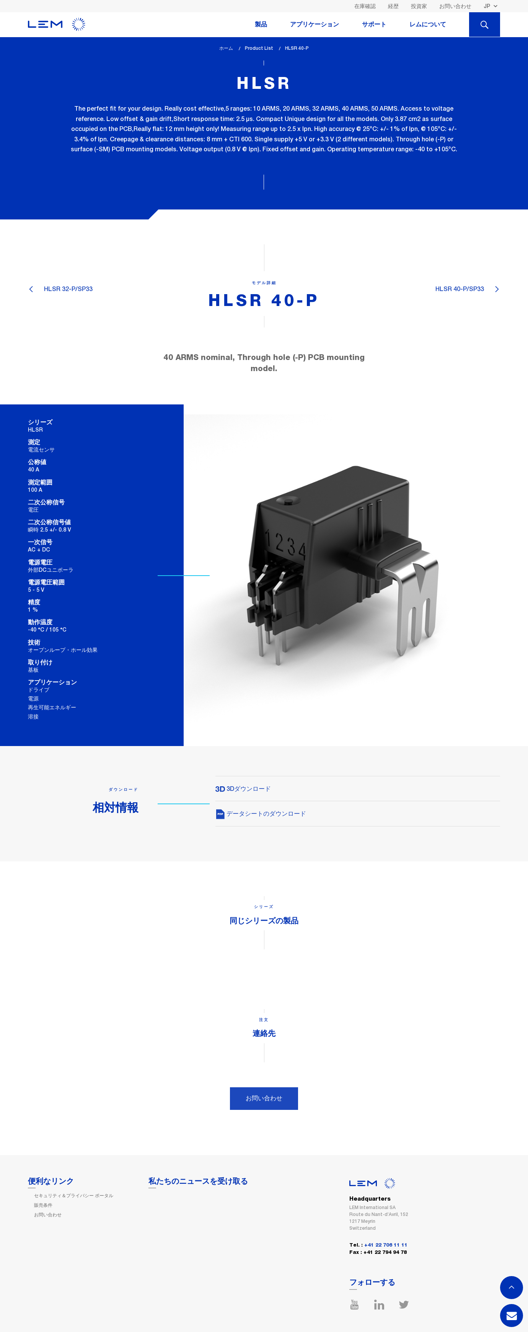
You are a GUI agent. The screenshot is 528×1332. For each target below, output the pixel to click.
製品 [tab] (261, 24)
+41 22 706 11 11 (385, 1245)
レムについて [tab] (427, 24)
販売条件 (43, 1205)
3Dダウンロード (243, 788)
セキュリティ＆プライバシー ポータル (73, 1195)
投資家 (419, 6)
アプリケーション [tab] (314, 24)
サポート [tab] (374, 24)
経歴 (393, 6)
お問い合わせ (455, 6)
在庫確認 (365, 6)
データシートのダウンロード (260, 813)
